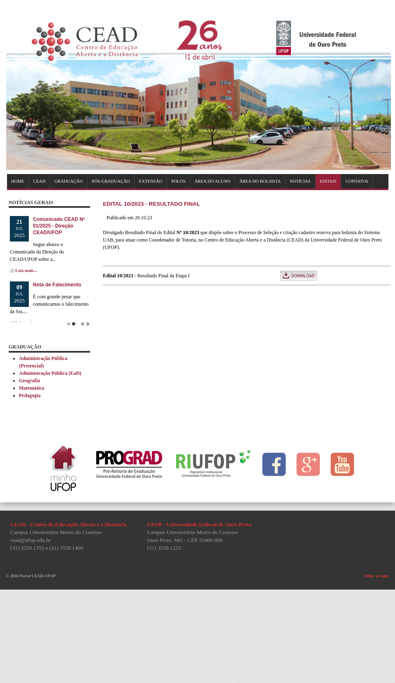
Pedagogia (30, 395)
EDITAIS (328, 181)
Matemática (31, 388)
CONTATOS (357, 181)
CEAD (39, 181)
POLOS (179, 181)
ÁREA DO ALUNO (212, 181)
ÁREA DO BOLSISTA (260, 181)
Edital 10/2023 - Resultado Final (151, 204)
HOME (17, 181)
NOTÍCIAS (300, 181)
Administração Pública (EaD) (50, 373)
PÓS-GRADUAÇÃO (111, 181)
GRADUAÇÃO (68, 181)
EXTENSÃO (151, 181)
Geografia (29, 380)
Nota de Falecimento (57, 285)
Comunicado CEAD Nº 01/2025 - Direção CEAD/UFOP (59, 225)
